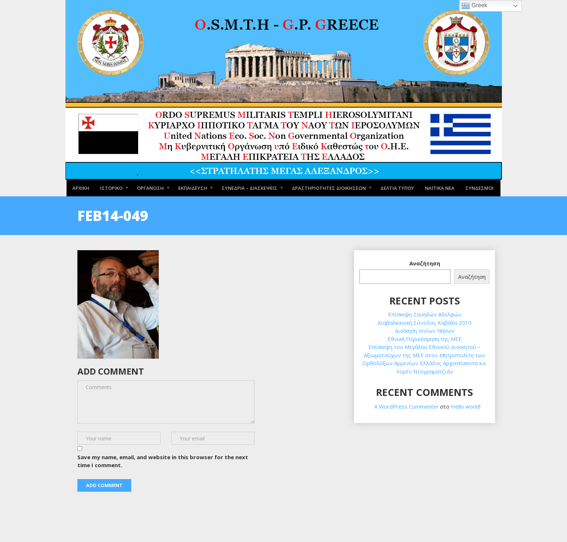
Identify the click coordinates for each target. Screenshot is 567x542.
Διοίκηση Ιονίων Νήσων (425, 330)
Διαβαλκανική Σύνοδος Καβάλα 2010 (425, 322)
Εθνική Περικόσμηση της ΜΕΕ (425, 338)
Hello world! (466, 406)
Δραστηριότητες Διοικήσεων (329, 187)
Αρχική (80, 187)
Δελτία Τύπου (397, 187)
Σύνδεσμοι (479, 187)
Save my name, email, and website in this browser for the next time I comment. (162, 461)
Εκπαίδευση (192, 187)
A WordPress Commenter (406, 406)
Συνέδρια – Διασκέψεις (249, 187)
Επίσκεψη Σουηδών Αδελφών (424, 314)
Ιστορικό (111, 187)
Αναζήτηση (424, 263)
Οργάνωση (150, 187)
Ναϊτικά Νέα (440, 187)
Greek (474, 5)
